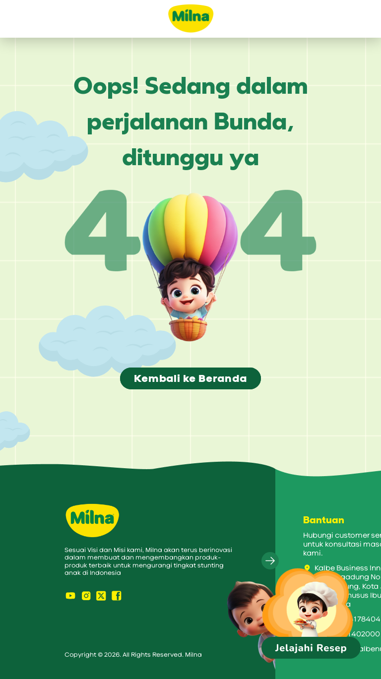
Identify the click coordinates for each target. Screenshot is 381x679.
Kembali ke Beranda (190, 378)
